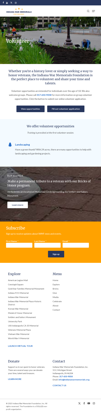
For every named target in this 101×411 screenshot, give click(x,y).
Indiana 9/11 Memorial (18, 293)
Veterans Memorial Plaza (19, 330)
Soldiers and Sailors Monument (22, 317)
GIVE (9, 34)
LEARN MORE (14, 379)
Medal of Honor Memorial (20, 313)
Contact (56, 309)
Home (55, 280)
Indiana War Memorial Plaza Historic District (24, 303)
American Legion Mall (18, 280)
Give (55, 293)
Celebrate (57, 301)
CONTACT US (59, 385)
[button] (93, 11)
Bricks (56, 288)
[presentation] (26, 255)
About (55, 305)
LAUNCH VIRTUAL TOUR (20, 346)
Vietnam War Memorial (18, 334)
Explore (56, 284)
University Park (15, 321)
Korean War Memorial (18, 308)
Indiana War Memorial (18, 297)
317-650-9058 (44, 95)
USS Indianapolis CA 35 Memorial (23, 325)
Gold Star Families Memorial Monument (26, 288)
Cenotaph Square (15, 284)
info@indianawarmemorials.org (74, 379)
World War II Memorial (18, 338)
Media (56, 297)
